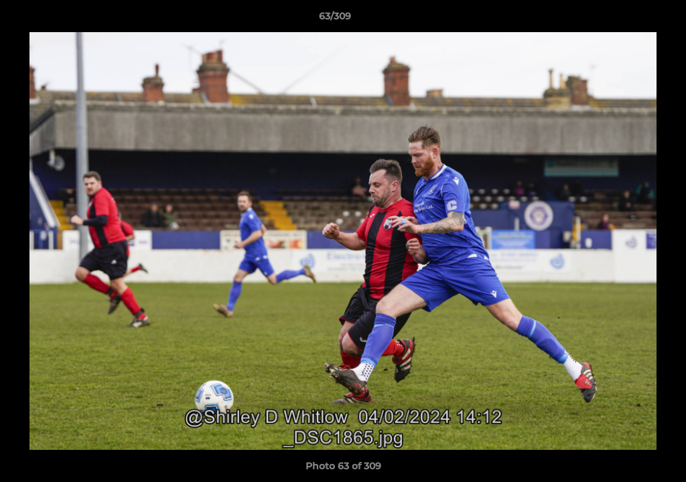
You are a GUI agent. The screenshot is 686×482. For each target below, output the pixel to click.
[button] (630, 19)
